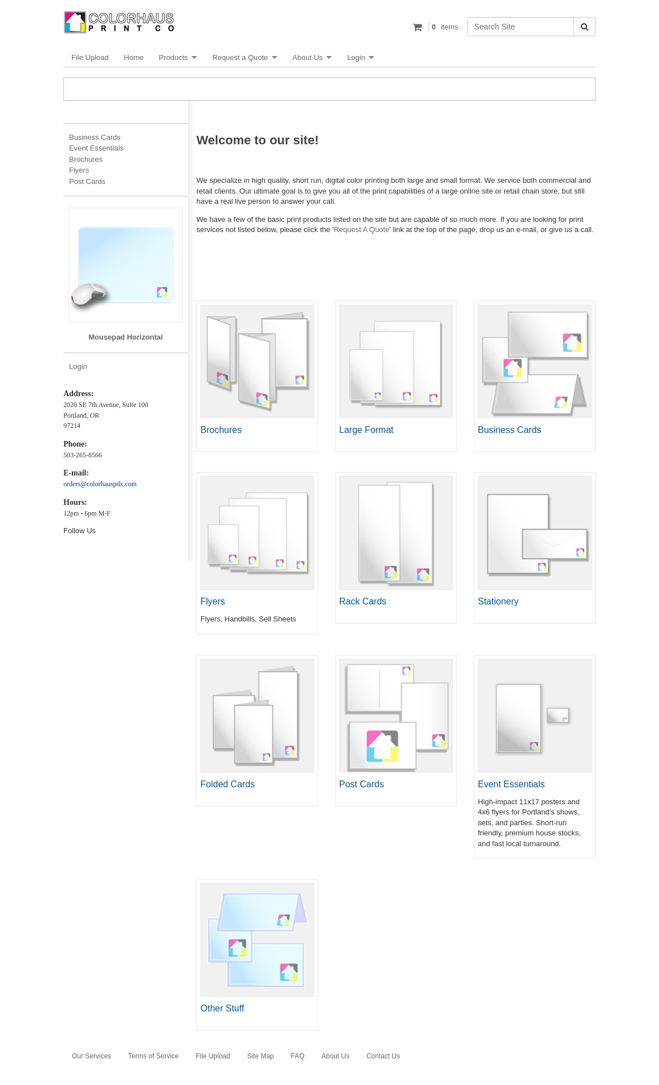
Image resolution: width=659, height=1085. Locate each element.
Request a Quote (240, 57)
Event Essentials (511, 784)
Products (173, 57)
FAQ (298, 1056)
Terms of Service (153, 1056)
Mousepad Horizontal (125, 337)
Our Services (91, 1056)
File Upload (90, 57)
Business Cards (509, 430)
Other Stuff (222, 1008)
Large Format (366, 430)
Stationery (498, 601)
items (444, 27)
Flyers (212, 601)
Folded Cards (227, 784)
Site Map (260, 1056)
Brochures (221, 430)
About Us (308, 57)
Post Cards (361, 784)
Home (134, 57)
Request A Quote (361, 229)
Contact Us (383, 1056)
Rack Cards (363, 601)
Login (356, 57)
